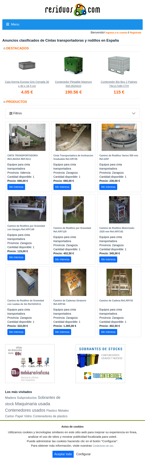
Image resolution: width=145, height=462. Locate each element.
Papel (19, 416)
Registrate (135, 32)
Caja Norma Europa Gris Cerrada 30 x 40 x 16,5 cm (27, 84)
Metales (63, 410)
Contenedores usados (25, 410)
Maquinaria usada (32, 403)
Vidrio (28, 416)
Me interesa (16, 186)
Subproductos (27, 397)
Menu (12, 24)
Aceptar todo (63, 454)
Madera (10, 397)
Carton (9, 416)
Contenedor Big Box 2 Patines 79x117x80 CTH (119, 84)
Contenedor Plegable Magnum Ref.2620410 (73, 84)
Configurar (83, 454)
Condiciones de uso (103, 445)
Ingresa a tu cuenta (116, 32)
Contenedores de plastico (50, 416)
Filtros (15, 113)
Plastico (51, 410)
